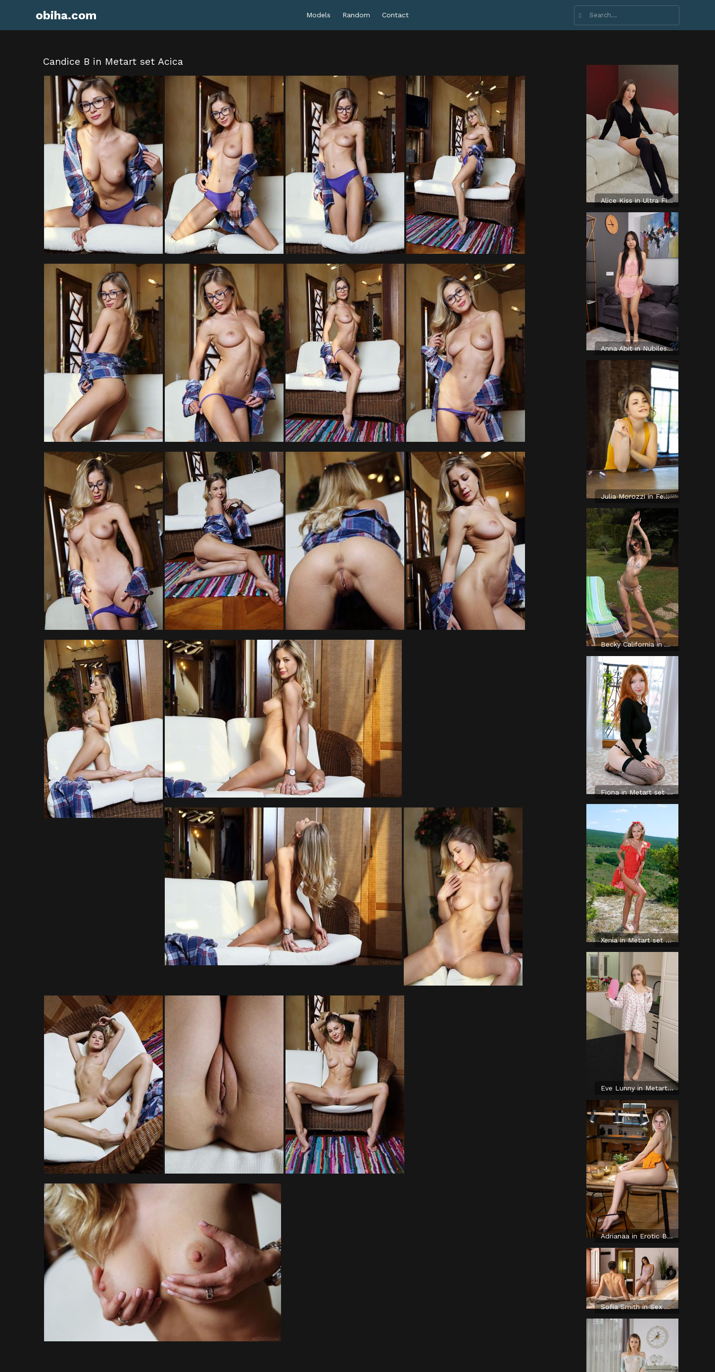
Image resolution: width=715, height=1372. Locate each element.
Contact (395, 15)
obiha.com (66, 15)
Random (356, 15)
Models (318, 15)
